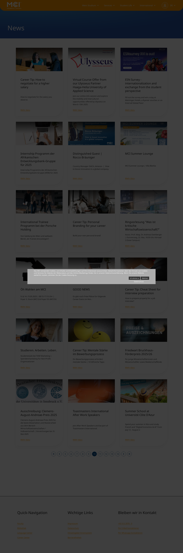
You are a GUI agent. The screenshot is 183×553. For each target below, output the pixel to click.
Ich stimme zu (134, 278)
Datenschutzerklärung (114, 273)
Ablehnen (145, 278)
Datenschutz (139, 281)
